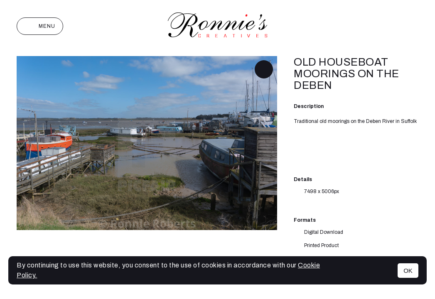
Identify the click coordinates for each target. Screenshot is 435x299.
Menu (40, 26)
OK (408, 270)
